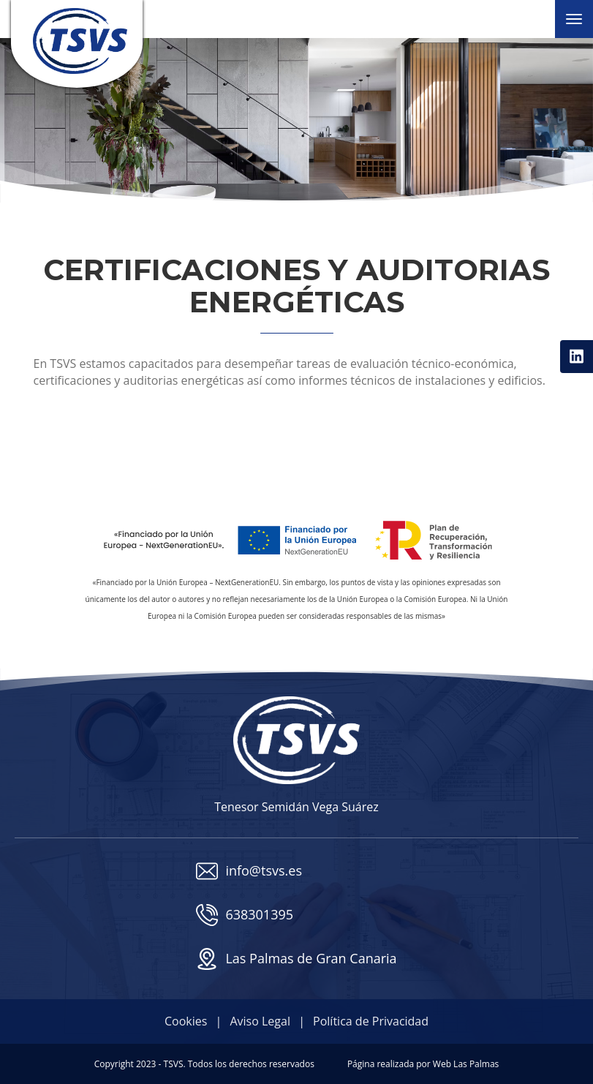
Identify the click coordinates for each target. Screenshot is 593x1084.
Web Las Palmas (466, 1064)
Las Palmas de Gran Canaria (296, 959)
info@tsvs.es (249, 871)
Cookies (186, 1021)
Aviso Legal (260, 1021)
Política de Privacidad (370, 1021)
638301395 (244, 915)
